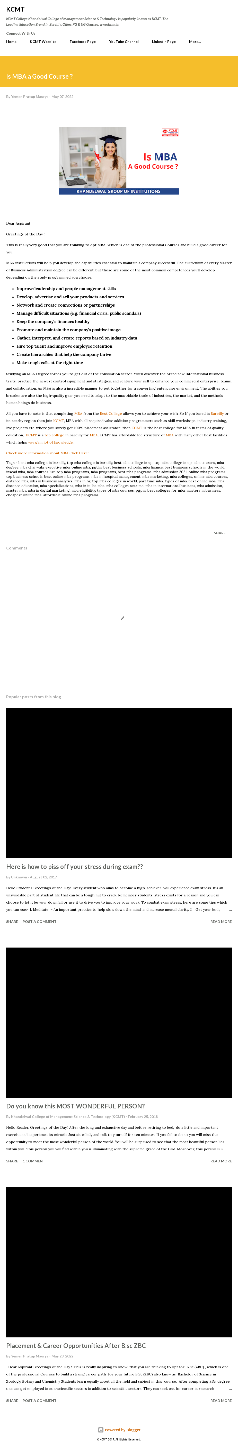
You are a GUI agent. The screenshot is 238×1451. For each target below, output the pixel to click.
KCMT (15, 9)
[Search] (216, 9)
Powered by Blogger (119, 1429)
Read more (221, 921)
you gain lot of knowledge (50, 442)
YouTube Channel (124, 41)
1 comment (34, 1161)
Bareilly (217, 413)
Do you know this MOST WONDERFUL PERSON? (75, 1106)
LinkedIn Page (164, 41)
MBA (77, 413)
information (47, 453)
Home (11, 41)
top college (55, 435)
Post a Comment (40, 921)
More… (195, 41)
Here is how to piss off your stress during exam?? (74, 866)
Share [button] (220, 533)
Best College (111, 413)
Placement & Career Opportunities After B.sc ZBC (76, 1345)
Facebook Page (83, 41)
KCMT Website (43, 41)
